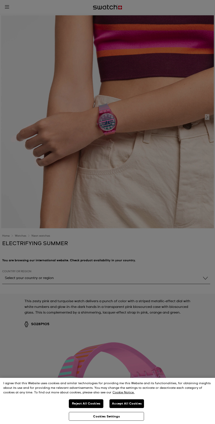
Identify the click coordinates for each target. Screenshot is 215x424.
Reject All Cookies (86, 403)
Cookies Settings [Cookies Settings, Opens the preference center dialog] (106, 416)
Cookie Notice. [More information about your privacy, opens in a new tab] (124, 392)
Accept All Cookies (127, 403)
